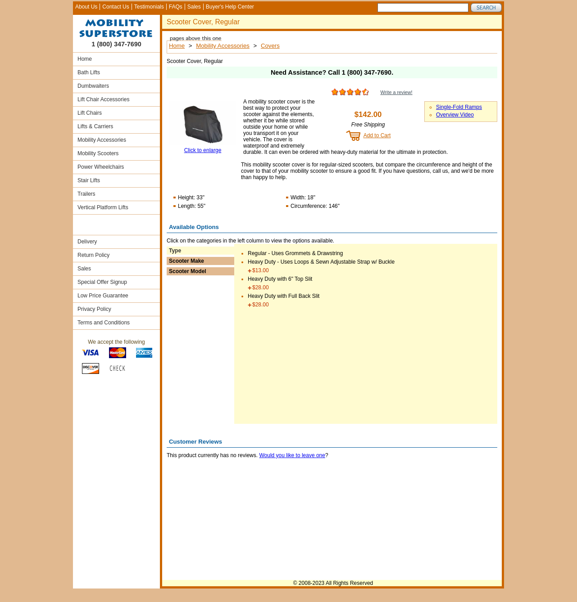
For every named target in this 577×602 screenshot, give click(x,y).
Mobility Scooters (97, 153)
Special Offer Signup (102, 282)
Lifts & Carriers (95, 126)
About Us (86, 7)
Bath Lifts (88, 72)
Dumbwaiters (93, 86)
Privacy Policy (94, 309)
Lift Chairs (89, 113)
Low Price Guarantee (102, 295)
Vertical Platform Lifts (102, 207)
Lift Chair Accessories (103, 99)
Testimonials (149, 7)
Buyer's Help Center (230, 7)
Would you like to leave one (292, 455)
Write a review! (396, 92)
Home (84, 59)
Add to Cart (377, 135)
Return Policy (93, 255)
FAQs (175, 7)
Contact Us (115, 7)
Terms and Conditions (103, 322)
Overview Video (455, 115)
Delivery (87, 241)
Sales (194, 7)
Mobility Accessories (101, 140)
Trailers (86, 194)
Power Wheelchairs (100, 167)
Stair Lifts (88, 180)
